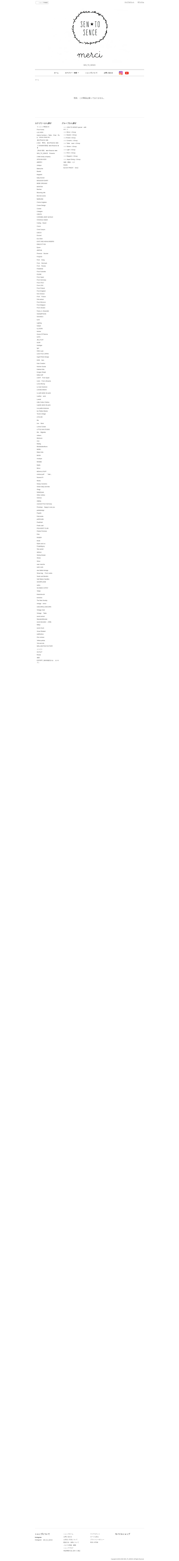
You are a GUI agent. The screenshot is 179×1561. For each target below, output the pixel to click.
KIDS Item (42, 658)
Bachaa (39, 255)
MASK (42, 906)
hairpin (39, 607)
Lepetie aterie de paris (44, 784)
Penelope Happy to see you (46, 1061)
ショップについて (91, 73)
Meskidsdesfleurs (42, 891)
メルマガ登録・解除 (70, 1545)
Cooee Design (42, 324)
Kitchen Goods (42, 686)
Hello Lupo (40, 632)
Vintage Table (42, 1396)
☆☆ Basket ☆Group (70, 146)
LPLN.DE (40, 813)
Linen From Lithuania (44, 709)
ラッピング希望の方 (43, 127)
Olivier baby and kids (43, 1024)
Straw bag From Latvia (44, 1258)
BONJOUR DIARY (42, 239)
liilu (42, 828)
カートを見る (94, 1537)
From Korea (40, 129)
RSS (91, 1542)
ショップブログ (68, 1548)
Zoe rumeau (42, 1467)
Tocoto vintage (41, 804)
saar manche (41, 1231)
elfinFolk (39, 456)
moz (38, 886)
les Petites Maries (42, 801)
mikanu (42, 874)
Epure (42, 447)
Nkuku (42, 1001)
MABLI (39, 894)
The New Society (42, 1343)
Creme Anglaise (42, 309)
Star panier (40, 1187)
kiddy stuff (40, 699)
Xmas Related (42, 1449)
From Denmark (42, 507)
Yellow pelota (42, 1482)
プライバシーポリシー (97, 1539)
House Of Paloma (42, 615)
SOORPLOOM (41, 1278)
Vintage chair (42, 1382)
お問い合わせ (108, 73)
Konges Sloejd (41, 697)
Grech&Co (40, 578)
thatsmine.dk (41, 1319)
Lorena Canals (42, 854)
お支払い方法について (70, 1539)
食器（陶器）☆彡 (69, 229)
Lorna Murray (41, 716)
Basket (39, 206)
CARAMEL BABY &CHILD (45, 353)
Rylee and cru (41, 1181)
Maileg (39, 888)
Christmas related (42, 356)
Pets (42, 1143)
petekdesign (42, 1076)
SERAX (41, 1196)
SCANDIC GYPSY (42, 1296)
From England (41, 541)
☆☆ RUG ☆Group (70, 193)
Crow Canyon (42, 394)
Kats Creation (42, 673)
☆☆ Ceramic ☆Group (71, 152)
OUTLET (39, 1511)
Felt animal (40, 549)
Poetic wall (42, 1123)
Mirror (42, 956)
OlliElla (42, 1044)
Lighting (42, 600)
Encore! (39, 418)
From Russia (41, 515)
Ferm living (42, 492)
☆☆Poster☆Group (70, 149)
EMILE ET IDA (41, 439)
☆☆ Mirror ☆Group (70, 144)
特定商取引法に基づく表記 (72, 1551)
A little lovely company (44, 162)
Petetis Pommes (42, 1135)
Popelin (39, 1085)
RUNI (42, 1173)
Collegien (40, 347)
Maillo (42, 943)
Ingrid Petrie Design (44, 644)
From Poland (41, 538)
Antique (42, 183)
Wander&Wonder (42, 1420)
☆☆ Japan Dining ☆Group (73, 221)
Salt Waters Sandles (43, 1275)
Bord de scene (42, 279)
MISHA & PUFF (42, 971)
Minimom (40, 883)
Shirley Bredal (41, 1205)
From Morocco (41, 552)
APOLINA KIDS (41, 171)
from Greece (41, 543)
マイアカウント (129, 2)
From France (41, 546)
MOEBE (42, 933)
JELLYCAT (40, 621)
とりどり (42, 1502)
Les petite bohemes (43, 793)
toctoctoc (42, 1334)
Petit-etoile (42, 1092)
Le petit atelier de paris (44, 742)
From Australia (41, 521)
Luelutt (42, 772)
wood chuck (42, 1435)
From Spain (40, 527)
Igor (38, 629)
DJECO (42, 409)
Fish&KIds (40, 518)
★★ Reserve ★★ (42, 140)
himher (39, 612)
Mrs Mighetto (41, 865)
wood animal (42, 1411)
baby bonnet (42, 230)
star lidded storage (42, 1249)
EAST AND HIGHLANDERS (45, 436)
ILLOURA (40, 609)
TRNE (42, 1305)
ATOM (96, 1542)
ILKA (42, 587)
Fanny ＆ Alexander (43, 566)
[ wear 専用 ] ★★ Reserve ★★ (48, 143)
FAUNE (39, 524)
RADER (39, 1158)
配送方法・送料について (71, 1542)
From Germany (41, 529)
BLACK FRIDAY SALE (71, 234)
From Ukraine (41, 557)
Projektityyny (41, 1184)
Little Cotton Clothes (43, 781)
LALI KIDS (40, 132)
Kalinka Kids (40, 694)
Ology (38, 1026)
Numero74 (42, 988)
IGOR (38, 623)
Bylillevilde (42, 294)
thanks (66, 232)
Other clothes (41, 1032)
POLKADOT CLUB (42, 1132)
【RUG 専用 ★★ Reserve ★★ (47, 150)
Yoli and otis (40, 1491)
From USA (40, 535)
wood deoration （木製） (44, 1423)
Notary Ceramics (42, 1015)
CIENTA (39, 350)
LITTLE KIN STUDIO (43, 862)
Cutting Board (42, 365)
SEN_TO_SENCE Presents (46, 153)
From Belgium (41, 555)
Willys (38, 1426)
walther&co (42, 1458)
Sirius (42, 1216)
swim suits (40, 1240)
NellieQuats (40, 1029)
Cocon (42, 380)
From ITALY (40, 532)
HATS (38, 618)
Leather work (42, 757)
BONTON (42, 248)
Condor (42, 339)
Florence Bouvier (43, 465)
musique (42, 921)
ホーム (56, 73)
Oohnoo (39, 1035)
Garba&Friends (41, 575)
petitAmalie (40, 1100)
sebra (42, 1287)
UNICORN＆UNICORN (44, 1367)
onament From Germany (44, 1052)
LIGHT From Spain (43, 702)
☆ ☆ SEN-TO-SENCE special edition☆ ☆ (75, 134)
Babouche (42, 197)
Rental (39, 1514)
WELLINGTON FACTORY (45, 1494)
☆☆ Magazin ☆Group (71, 208)
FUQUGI (42, 478)
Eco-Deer (42, 427)
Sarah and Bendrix (42, 1266)
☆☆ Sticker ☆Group (70, 164)
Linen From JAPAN (43, 635)
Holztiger (39, 626)
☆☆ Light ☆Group (69, 179)
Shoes (39, 1207)
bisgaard (42, 215)
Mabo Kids (40, 897)
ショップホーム (68, 1534)
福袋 (38, 1517)
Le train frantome (43, 725)
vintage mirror (42, 1352)
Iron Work (42, 841)
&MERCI (39, 174)
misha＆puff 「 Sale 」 (44, 979)
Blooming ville (42, 264)
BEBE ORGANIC (42, 241)
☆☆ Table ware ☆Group (72, 155)
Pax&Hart (42, 1109)
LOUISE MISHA (42, 733)
